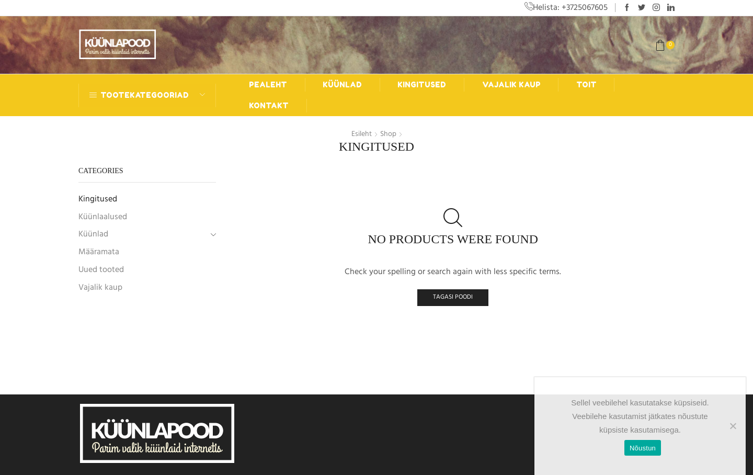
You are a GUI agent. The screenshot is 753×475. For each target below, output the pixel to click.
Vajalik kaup (511, 84)
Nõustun (643, 448)
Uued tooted (101, 269)
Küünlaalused (102, 216)
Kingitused (421, 84)
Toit (586, 84)
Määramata (98, 251)
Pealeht (268, 84)
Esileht (361, 134)
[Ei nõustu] (732, 426)
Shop (388, 134)
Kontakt (269, 105)
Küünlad (342, 84)
